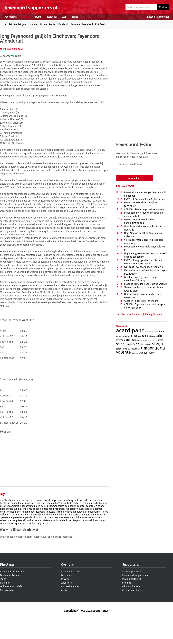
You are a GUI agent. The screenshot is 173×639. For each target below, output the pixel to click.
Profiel (74, 16)
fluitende (23, 528)
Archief (8, 24)
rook (84, 536)
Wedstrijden (20, 24)
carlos (61, 525)
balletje (103, 522)
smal (141, 344)
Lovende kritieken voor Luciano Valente (145, 284)
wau (20, 542)
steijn (157, 343)
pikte (43, 536)
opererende (6, 536)
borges (162, 331)
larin (159, 335)
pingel (54, 519)
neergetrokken (75, 534)
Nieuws (25, 16)
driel (24, 519)
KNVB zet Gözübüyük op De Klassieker (144, 199)
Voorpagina (10, 16)
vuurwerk (5, 542)
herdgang (5, 522)
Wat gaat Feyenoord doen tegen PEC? (144, 267)
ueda (160, 348)
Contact (65, 609)
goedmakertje (61, 528)
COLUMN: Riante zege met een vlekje (144, 209)
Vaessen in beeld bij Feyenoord (141, 300)
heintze (98, 528)
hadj (144, 335)
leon (36, 519)
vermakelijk (88, 539)
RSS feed (99, 24)
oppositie (140, 340)
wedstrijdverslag (32, 542)
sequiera (17, 539)
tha (31, 539)
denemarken (123, 336)
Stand (3, 598)
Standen (33, 24)
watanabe (135, 353)
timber (147, 348)
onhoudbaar (17, 522)
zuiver (44, 542)
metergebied (22, 534)
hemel (10, 531)
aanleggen (56, 522)
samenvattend (95, 536)
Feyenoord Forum (9, 594)
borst (43, 525)
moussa (131, 340)
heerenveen (95, 519)
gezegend (49, 528)
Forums (37, 16)
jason (30, 519)
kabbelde (78, 531)
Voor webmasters (70, 591)
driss (2, 528)
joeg (69, 531)
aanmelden (163, 16)
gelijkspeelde (35, 528)
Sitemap (126, 602)
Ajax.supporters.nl (132, 591)
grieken (74, 528)
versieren (100, 539)
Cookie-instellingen (132, 609)
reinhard (29, 522)
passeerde (19, 536)
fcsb (139, 336)
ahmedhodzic (149, 332)
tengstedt (134, 348)
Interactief (51, 16)
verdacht (63, 539)
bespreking (27, 525)
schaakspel (6, 539)
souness (148, 344)
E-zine (43, 24)
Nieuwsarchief (8, 609)
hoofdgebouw (38, 531)
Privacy (65, 598)
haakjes (89, 528)
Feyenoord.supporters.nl (135, 594)
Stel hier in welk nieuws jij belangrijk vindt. (139, 314)
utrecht (54, 539)
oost (47, 519)
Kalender (5, 602)
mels (42, 519)
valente (123, 352)
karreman (88, 531)
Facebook (63, 24)
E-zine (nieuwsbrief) (11, 605)
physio (36, 536)
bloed (37, 525)
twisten (46, 539)
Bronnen (75, 24)
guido (82, 528)
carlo (85, 519)
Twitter (52, 24)
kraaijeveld (151, 336)
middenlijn (35, 534)
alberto (94, 522)
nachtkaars (61, 534)
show (26, 539)
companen (70, 525)
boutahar (10, 519)
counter (81, 525)
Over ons (67, 584)
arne (156, 332)
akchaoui (85, 522)
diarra (132, 335)
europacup (11, 528)
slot (136, 344)
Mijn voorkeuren (131, 605)
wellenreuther (148, 352)
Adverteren (67, 602)
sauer (128, 344)
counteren (91, 525)
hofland (26, 531)
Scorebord (87, 24)
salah (120, 344)
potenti (50, 536)
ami (60, 519)
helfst (3, 531)
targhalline (121, 348)
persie (28, 536)
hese (18, 519)
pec (146, 340)
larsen (97, 531)
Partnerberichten (70, 605)
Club (64, 16)
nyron (103, 534)
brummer (52, 525)
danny (101, 525)
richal (78, 536)
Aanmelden (6, 591)
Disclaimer (67, 594)
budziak (78, 519)
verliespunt (75, 539)
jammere (62, 531)
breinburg (68, 519)
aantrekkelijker (71, 522)
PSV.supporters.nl (131, 598)
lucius (3, 534)
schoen (38, 522)
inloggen (150, 16)
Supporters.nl (131, 584)
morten (46, 534)
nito (97, 534)
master (11, 534)
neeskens (89, 534)
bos (117, 336)
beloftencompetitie (10, 525)
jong (2, 519)
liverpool (121, 340)
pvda (160, 340)
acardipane (130, 330)
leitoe (105, 531)
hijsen (17, 531)
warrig (14, 542)
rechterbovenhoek (65, 536)
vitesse (47, 522)
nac (52, 534)
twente (37, 539)
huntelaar (51, 531)
